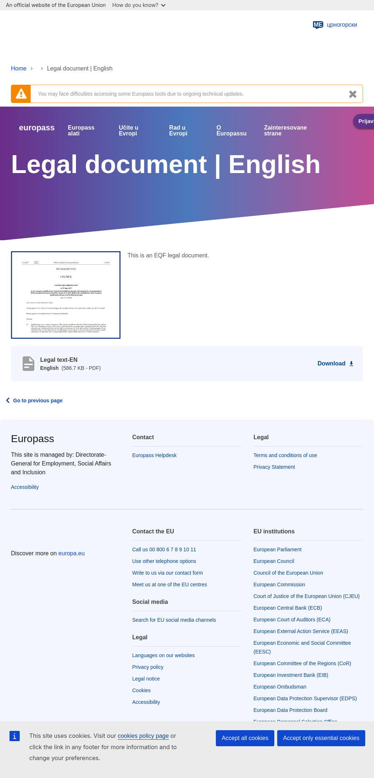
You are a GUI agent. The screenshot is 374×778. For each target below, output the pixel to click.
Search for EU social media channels (174, 620)
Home (19, 68)
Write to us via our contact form (167, 573)
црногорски (334, 24)
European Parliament (277, 549)
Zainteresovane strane (285, 131)
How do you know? (139, 5)
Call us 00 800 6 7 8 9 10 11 (164, 549)
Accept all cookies (245, 738)
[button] (66, 295)
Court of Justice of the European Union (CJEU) (306, 596)
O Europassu (232, 131)
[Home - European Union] (47, 25)
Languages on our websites (163, 655)
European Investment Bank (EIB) (290, 675)
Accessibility (25, 487)
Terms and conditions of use (285, 455)
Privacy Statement (274, 467)
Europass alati (81, 131)
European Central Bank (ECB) (287, 608)
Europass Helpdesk (154, 455)
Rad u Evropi (178, 131)
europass (37, 127)
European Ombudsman (279, 687)
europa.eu (71, 553)
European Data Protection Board (290, 710)
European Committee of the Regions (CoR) (302, 663)
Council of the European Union (288, 573)
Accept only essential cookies (321, 738)
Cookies (141, 690)
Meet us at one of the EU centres (169, 584)
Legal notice (146, 679)
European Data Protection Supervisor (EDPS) (305, 698)
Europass (32, 438)
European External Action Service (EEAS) (300, 631)
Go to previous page (37, 400)
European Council (273, 561)
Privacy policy (148, 667)
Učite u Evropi (128, 131)
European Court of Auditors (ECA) (292, 619)
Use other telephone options (164, 561)
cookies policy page (143, 736)
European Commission (279, 584)
